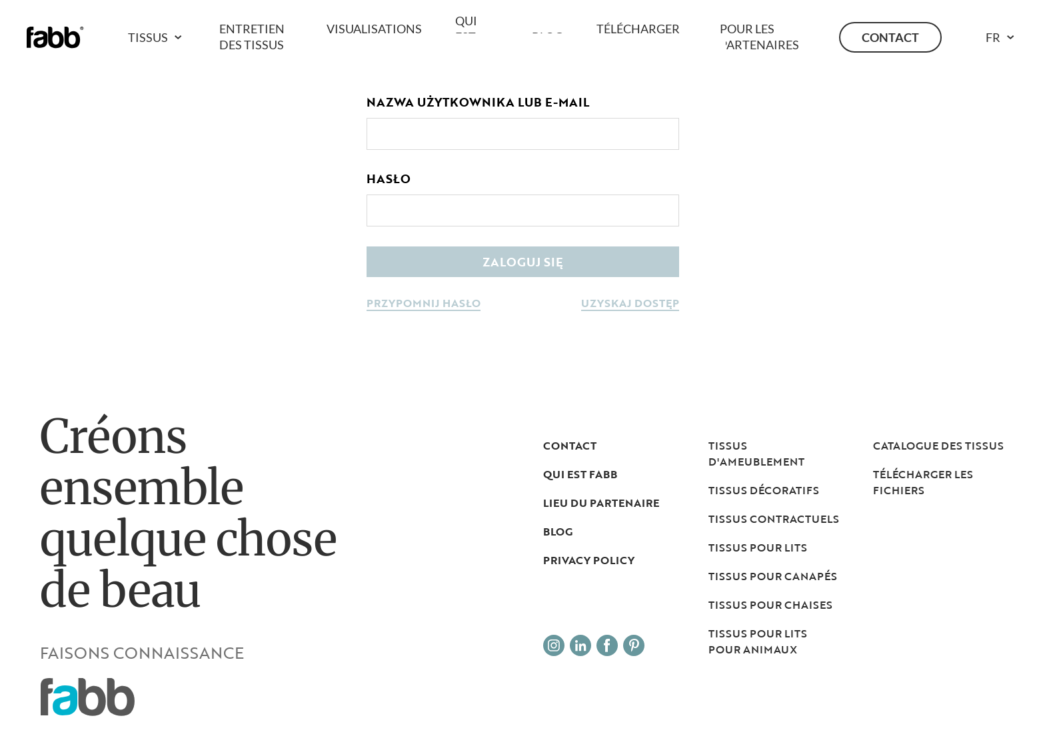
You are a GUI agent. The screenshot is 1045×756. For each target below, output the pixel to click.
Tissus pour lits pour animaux (757, 641)
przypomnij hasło (424, 304)
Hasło (389, 178)
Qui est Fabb (580, 474)
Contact (890, 37)
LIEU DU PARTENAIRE (601, 503)
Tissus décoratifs (763, 490)
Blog (557, 532)
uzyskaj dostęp (630, 304)
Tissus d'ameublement (756, 454)
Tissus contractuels (773, 519)
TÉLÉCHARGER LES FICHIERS (923, 482)
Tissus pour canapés (772, 576)
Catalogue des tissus (938, 446)
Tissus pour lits (757, 548)
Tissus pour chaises (770, 605)
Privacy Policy (588, 560)
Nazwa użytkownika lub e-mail (478, 102)
